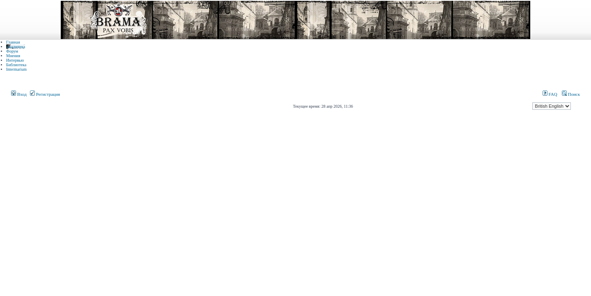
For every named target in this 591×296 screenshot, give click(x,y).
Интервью (15, 60)
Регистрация (45, 94)
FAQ (550, 94)
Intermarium (16, 69)
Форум (12, 51)
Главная (13, 42)
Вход (19, 94)
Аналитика (15, 46)
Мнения (13, 55)
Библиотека (16, 64)
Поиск (571, 94)
